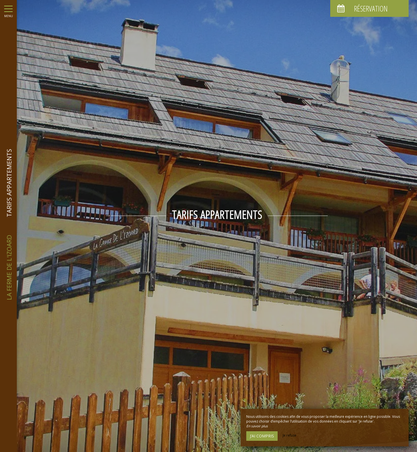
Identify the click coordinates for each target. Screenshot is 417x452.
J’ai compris (262, 436)
